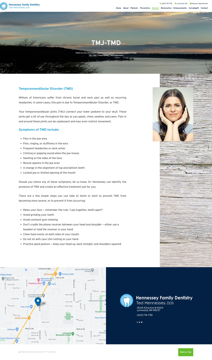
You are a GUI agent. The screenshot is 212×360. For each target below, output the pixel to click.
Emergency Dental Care (97, 53)
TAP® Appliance (116, 55)
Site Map (52, 352)
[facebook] (137, 322)
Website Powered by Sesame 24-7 (33, 352)
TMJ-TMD (93, 55)
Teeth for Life (81, 53)
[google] (139, 322)
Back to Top (185, 352)
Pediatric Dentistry (116, 53)
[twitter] (142, 322)
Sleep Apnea (103, 55)
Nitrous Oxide (130, 53)
